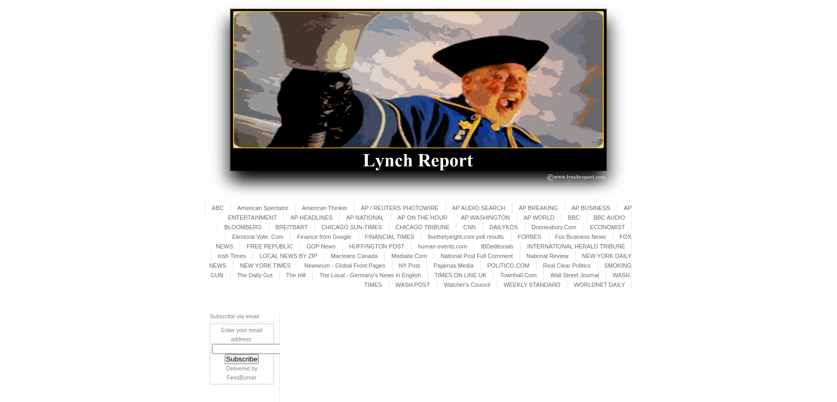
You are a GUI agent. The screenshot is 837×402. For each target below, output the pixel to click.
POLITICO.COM (508, 265)
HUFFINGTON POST (377, 246)
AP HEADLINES (311, 217)
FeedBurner (242, 377)
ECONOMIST (607, 227)
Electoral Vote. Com (257, 237)
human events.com (442, 246)
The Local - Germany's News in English (370, 275)
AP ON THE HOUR (422, 217)
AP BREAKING (538, 208)
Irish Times (232, 256)
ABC (218, 208)
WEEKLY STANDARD (532, 285)
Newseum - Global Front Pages (344, 265)
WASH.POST (413, 285)
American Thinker (325, 208)
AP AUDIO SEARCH (479, 208)
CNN (469, 227)
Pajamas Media (453, 265)
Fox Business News (580, 237)
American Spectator (263, 208)
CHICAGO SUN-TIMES (351, 227)
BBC (574, 217)
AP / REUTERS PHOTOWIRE (399, 208)
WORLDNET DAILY (599, 285)
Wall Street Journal (574, 275)
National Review (547, 256)
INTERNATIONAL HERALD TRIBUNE (576, 246)
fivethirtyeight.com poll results (466, 237)
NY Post (409, 265)
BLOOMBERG (243, 227)
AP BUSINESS (591, 208)
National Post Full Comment (476, 256)
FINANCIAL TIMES (389, 237)
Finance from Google (324, 237)
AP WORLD (539, 217)
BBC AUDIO (609, 217)
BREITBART (291, 227)
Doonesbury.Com (554, 227)
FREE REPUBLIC (270, 246)
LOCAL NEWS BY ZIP (288, 256)
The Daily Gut (254, 275)
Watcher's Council (467, 285)
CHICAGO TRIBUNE (422, 227)
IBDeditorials (497, 246)
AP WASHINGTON (485, 217)
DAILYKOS (503, 227)
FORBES (530, 237)
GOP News (320, 246)
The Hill (296, 275)
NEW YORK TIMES (265, 265)
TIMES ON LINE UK (461, 275)
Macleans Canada (354, 256)
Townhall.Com (518, 275)
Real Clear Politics (566, 265)
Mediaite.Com (409, 256)
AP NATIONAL (365, 217)
